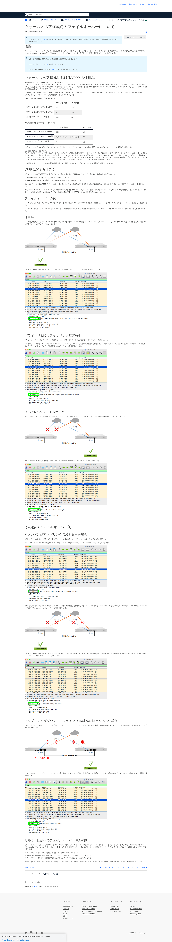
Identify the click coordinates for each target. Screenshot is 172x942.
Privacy (66, 911)
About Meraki (68, 906)
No (57, 874)
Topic (35, 886)
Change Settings (22, 940)
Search (26, 14)
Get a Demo (114, 909)
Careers (66, 909)
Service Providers (88, 914)
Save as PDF (146, 32)
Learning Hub (135, 914)
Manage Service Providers (92, 911)
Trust (65, 914)
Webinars (133, 906)
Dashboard (122, 4)
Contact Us (114, 906)
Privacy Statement (8, 940)
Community (133, 4)
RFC (47, 64)
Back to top (28, 867)
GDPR (65, 916)
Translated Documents (95, 20)
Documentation (136, 909)
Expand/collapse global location (146, 19)
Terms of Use (68, 918)
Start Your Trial (115, 911)
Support (142, 4)
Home (33, 20)
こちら (44, 39)
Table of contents (135, 37)
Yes (48, 874)
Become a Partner (88, 909)
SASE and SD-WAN (49, 20)
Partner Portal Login (89, 906)
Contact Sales (152, 4)
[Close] (63, 936)
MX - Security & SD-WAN (71, 20)
